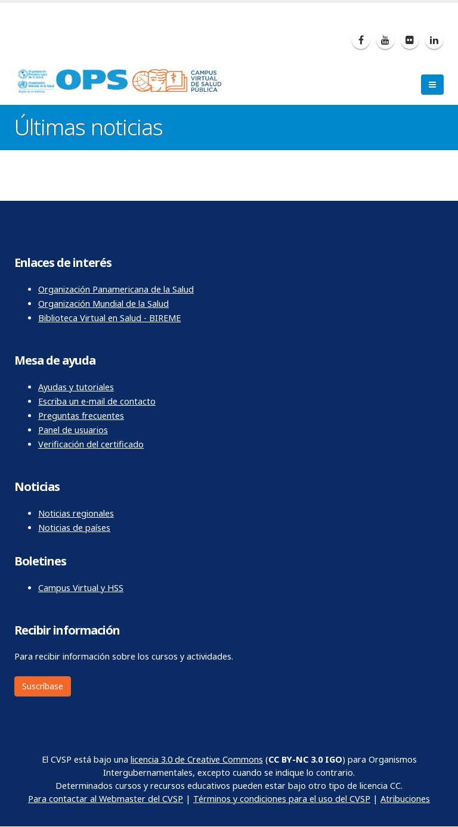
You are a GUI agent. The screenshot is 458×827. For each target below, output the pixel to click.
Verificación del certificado (91, 444)
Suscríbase (42, 686)
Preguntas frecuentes (81, 415)
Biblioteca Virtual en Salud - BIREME (109, 318)
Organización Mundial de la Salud (103, 303)
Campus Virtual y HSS (80, 587)
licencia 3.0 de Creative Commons (197, 759)
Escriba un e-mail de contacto (97, 401)
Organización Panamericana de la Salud (116, 289)
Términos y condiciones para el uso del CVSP (281, 798)
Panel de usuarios (73, 430)
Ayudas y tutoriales (76, 387)
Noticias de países (74, 527)
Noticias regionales (76, 513)
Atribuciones (405, 798)
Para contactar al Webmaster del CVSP (105, 798)
